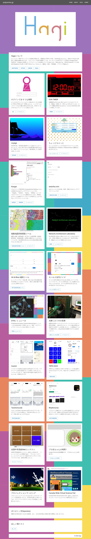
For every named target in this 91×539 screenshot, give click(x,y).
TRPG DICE (52, 376)
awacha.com (53, 195)
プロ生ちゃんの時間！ (54, 458)
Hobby (86, 2)
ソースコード (20, 111)
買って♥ (14, 528)
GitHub (23, 68)
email (36, 68)
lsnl (50, 244)
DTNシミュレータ (16, 331)
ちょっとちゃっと (53, 153)
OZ (13, 111)
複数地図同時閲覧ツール (18, 246)
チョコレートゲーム (17, 461)
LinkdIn (30, 68)
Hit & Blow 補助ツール (18, 287)
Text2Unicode (16, 418)
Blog (81, 2)
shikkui (21, 202)
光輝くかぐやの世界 (54, 334)
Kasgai (14, 202)
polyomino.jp (8, 2)
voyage (14, 155)
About (76, 2)
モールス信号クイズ (54, 289)
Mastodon (15, 68)
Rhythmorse (53, 418)
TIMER (51, 111)
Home (70, 2)
